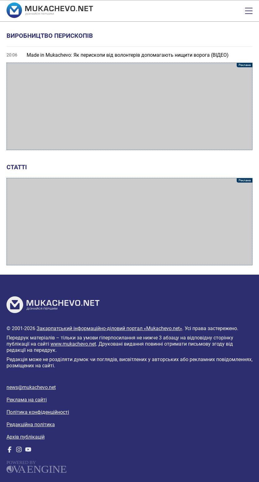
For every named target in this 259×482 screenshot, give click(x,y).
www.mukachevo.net (73, 344)
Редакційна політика (31, 424)
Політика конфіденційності (38, 412)
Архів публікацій (26, 437)
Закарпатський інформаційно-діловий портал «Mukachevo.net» (109, 328)
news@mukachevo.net (31, 387)
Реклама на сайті (27, 400)
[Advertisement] (129, 106)
